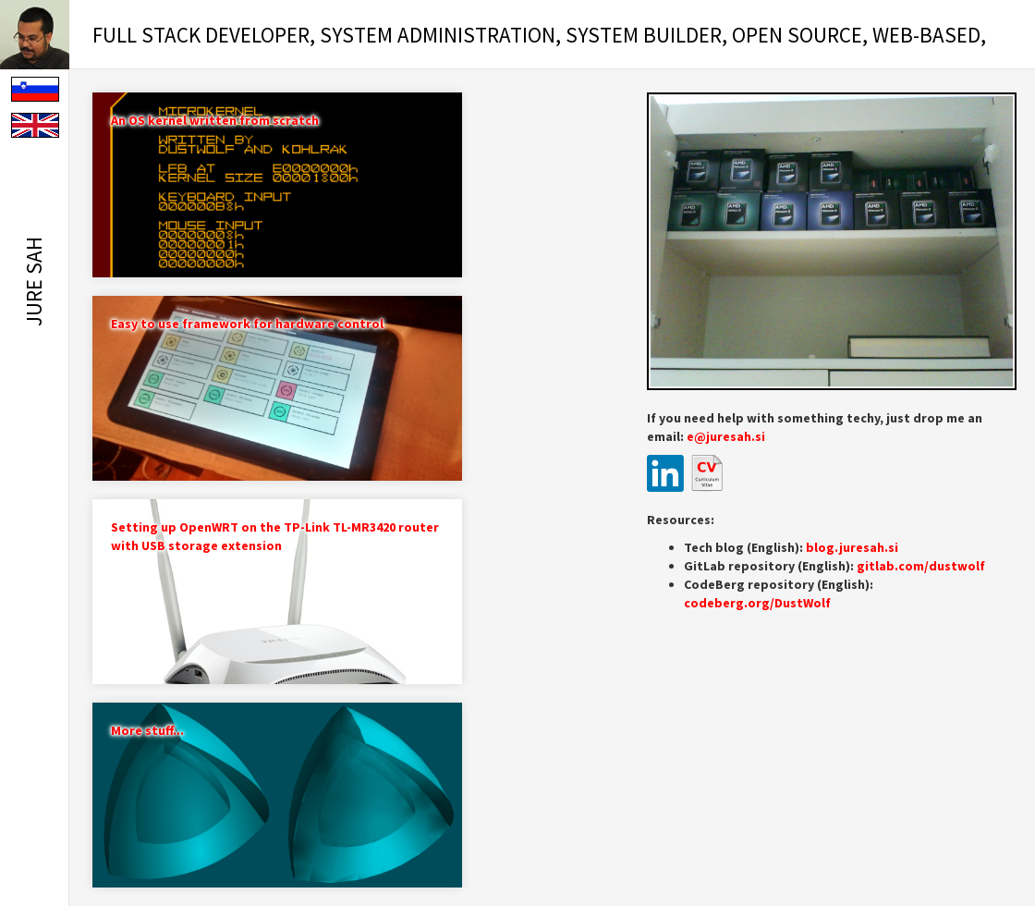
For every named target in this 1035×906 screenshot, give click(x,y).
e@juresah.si (726, 436)
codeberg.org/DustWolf (757, 602)
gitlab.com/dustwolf (921, 565)
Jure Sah (33, 281)
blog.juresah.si (852, 547)
